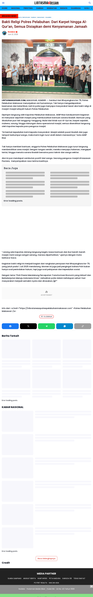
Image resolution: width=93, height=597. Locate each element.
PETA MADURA (54, 578)
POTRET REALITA (40, 583)
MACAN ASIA (54, 583)
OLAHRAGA (76, 8)
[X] (28, 326)
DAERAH (39, 8)
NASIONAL (15, 8)
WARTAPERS (42, 578)
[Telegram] (46, 326)
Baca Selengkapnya (46, 558)
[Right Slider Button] (90, 8)
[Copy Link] (82, 326)
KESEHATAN (52, 8)
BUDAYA (63, 8)
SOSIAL (87, 8)
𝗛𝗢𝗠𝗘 (5, 8)
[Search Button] (89, 2)
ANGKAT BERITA (29, 578)
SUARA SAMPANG (14, 578)
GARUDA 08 (67, 578)
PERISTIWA (28, 8)
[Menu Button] (3, 2)
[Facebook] (10, 326)
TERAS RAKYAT (79, 578)
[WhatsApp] (64, 326)
